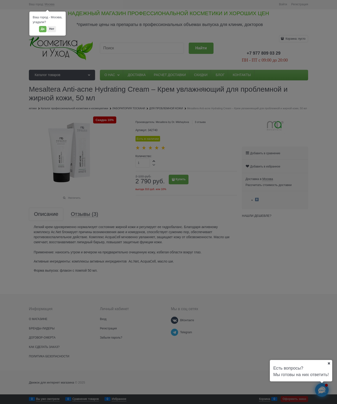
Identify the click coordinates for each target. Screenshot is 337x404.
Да (43, 29)
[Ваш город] (328, 363)
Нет (51, 29)
